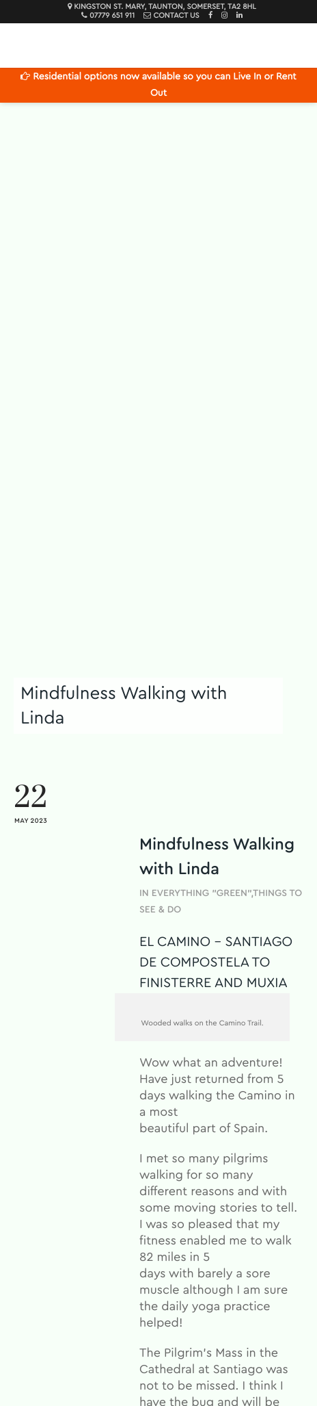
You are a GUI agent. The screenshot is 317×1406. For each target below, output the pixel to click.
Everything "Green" (201, 893)
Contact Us (176, 16)
